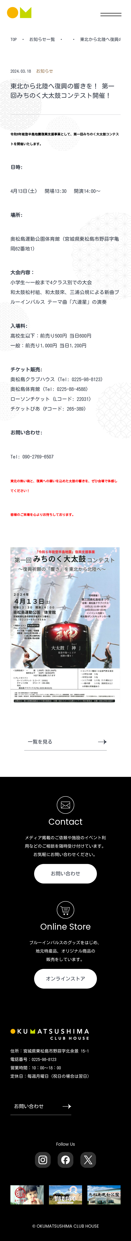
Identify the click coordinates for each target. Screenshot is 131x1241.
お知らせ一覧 (42, 39)
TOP (13, 39)
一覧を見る (67, 741)
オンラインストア (65, 978)
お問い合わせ (65, 873)
